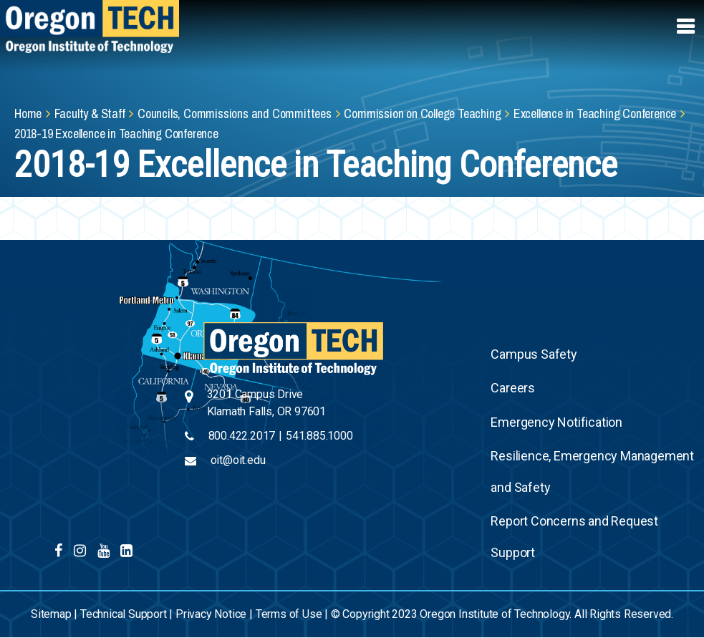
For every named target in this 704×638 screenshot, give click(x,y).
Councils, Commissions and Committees (235, 113)
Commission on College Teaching (422, 113)
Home (28, 113)
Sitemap (51, 614)
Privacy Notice (210, 614)
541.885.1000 (319, 436)
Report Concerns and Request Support (574, 536)
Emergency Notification (556, 422)
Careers (513, 387)
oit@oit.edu (238, 460)
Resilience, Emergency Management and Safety (592, 471)
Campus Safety (534, 354)
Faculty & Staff (89, 113)
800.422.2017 (242, 436)
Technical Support (123, 614)
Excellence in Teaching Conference (594, 113)
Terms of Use (289, 614)
